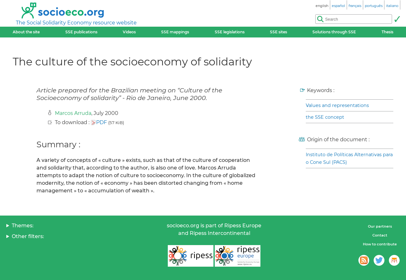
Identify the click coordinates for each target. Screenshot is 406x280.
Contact (379, 235)
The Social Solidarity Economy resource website (76, 23)
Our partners (380, 226)
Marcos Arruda (73, 113)
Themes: (23, 226)
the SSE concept (325, 117)
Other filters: (28, 236)
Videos (129, 32)
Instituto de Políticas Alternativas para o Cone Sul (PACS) (349, 158)
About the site (26, 32)
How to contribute (380, 244)
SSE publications (81, 32)
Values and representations (337, 105)
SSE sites (278, 32)
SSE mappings (175, 32)
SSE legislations (230, 32)
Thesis (387, 32)
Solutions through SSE (334, 32)
